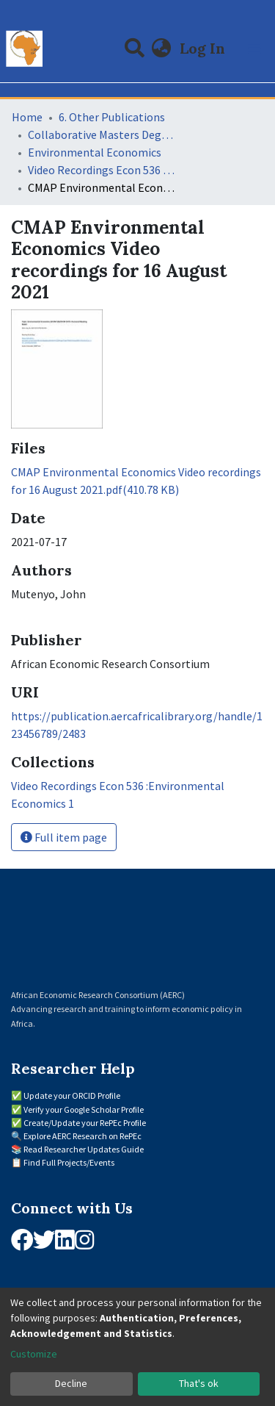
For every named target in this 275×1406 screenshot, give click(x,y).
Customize (33, 1353)
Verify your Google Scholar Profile (83, 1109)
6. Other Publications (112, 117)
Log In (204, 48)
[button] (162, 48)
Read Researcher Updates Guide (83, 1149)
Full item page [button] (64, 837)
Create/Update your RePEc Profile (84, 1122)
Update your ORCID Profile (71, 1095)
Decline (71, 1383)
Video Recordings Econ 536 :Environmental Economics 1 (101, 169)
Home (27, 117)
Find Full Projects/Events (68, 1162)
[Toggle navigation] (254, 48)
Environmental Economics (94, 152)
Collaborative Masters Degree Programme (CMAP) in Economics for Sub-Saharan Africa (101, 134)
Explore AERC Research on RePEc (82, 1135)
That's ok (199, 1383)
